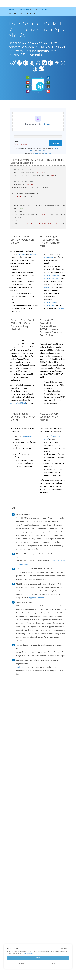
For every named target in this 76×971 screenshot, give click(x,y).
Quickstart (20, 667)
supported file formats (36, 598)
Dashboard (48, 257)
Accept (38, 958)
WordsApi (22, 254)
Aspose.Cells (49, 305)
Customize (22, 963)
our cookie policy (29, 953)
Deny (54, 963)
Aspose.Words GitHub (52, 275)
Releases (47, 287)
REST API (60, 308)
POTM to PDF (27, 436)
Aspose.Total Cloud (18, 403)
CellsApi (33, 254)
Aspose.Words (50, 302)
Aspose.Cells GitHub (52, 278)
